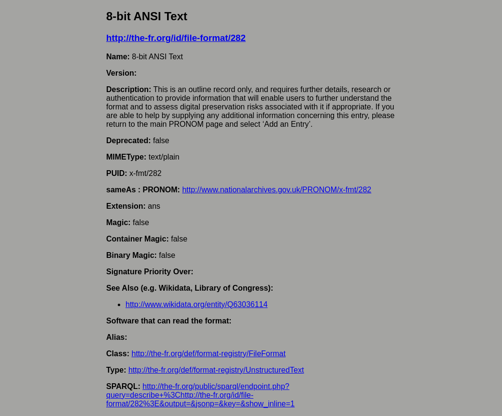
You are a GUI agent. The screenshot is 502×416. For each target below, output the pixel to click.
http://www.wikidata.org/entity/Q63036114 (196, 304)
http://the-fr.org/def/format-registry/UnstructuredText (216, 370)
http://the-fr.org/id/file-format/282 (176, 38)
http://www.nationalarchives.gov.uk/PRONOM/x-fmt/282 (276, 190)
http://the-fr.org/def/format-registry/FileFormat (208, 353)
